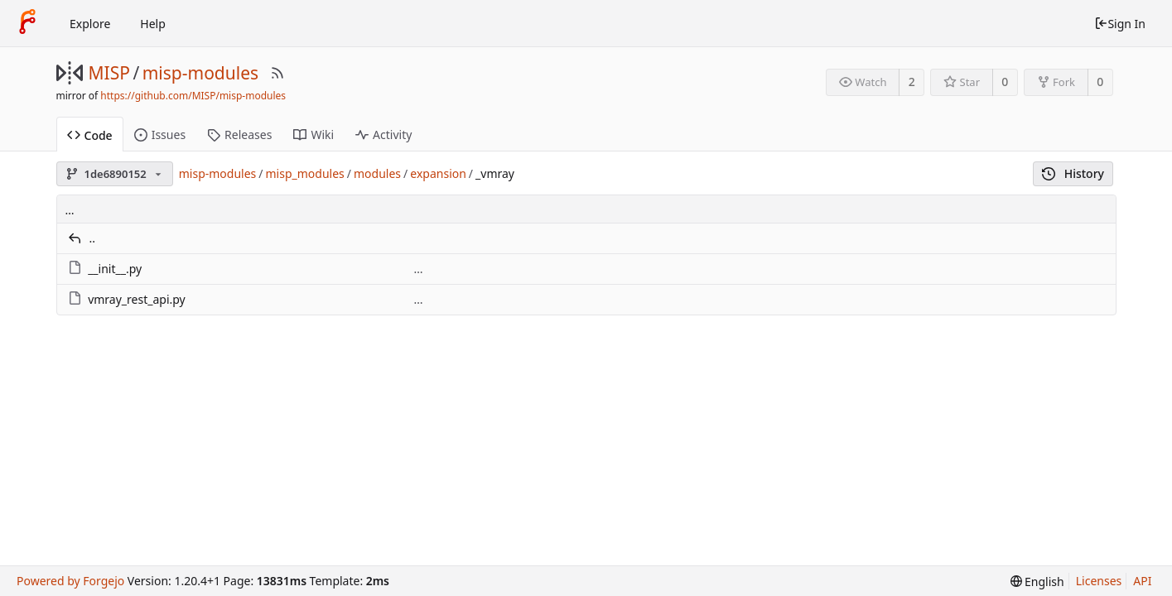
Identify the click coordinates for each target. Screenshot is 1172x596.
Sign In (1119, 23)
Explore (90, 23)
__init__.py (115, 268)
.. (92, 238)
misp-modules (200, 73)
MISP (109, 73)
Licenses (1099, 581)
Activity (383, 134)
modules (377, 173)
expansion (438, 173)
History (1073, 173)
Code (90, 135)
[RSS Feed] (277, 72)
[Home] (27, 23)
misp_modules (305, 173)
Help (153, 23)
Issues (160, 134)
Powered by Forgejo (70, 581)
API (1142, 581)
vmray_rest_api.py (137, 299)
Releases (239, 134)
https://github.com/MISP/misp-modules (193, 96)
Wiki (313, 134)
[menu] (1037, 581)
